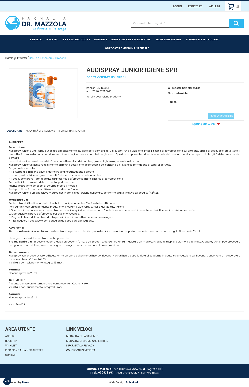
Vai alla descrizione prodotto (103, 96)
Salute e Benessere (41, 58)
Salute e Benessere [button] (168, 39)
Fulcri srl (132, 382)
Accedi (177, 6)
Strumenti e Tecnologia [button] (202, 39)
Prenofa (27, 382)
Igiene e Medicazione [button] (76, 39)
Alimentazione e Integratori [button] (131, 39)
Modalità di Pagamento (82, 336)
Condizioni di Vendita (80, 350)
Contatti (11, 355)
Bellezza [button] (36, 39)
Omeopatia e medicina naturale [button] (127, 48)
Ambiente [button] (100, 39)
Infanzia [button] (52, 39)
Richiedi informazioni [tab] (72, 130)
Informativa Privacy (80, 345)
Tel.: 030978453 (103, 372)
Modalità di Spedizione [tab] (40, 130)
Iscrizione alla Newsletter (24, 350)
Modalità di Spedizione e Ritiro (87, 340)
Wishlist (214, 6)
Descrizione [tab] (14, 130)
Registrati (195, 6)
